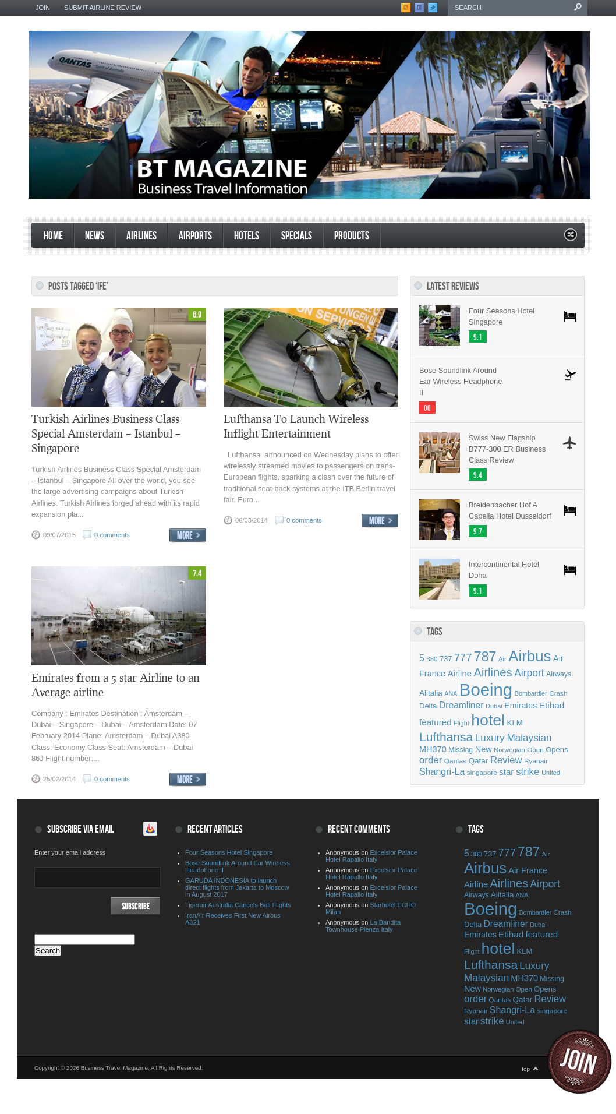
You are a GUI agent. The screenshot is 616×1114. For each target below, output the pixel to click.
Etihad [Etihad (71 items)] (551, 705)
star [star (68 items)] (506, 772)
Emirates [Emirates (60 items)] (520, 705)
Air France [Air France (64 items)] (527, 870)
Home (53, 236)
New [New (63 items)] (483, 749)
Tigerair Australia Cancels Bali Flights (238, 904)
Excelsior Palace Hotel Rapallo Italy (371, 856)
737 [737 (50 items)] (446, 658)
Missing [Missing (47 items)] (460, 750)
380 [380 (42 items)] (431, 658)
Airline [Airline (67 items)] (460, 673)
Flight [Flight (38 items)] (461, 723)
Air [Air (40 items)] (502, 658)
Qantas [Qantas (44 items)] (455, 761)
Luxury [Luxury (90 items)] (490, 737)
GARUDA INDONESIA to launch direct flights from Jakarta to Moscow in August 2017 (237, 887)
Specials (296, 236)
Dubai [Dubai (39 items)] (494, 706)
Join (43, 7)
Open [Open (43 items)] (535, 749)
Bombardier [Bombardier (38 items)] (531, 693)
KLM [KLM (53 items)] (515, 722)
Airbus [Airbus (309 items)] (529, 656)
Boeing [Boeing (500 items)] (485, 689)
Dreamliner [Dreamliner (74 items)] (461, 705)
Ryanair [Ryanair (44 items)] (536, 761)
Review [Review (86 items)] (506, 760)
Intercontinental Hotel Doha (504, 570)
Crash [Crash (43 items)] (558, 693)
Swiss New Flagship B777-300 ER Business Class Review (507, 448)
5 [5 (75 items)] (421, 658)
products (351, 236)
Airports (195, 236)
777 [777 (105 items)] (463, 658)
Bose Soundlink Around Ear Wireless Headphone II (460, 381)
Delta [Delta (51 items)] (428, 705)
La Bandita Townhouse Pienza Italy (363, 926)
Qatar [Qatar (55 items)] (478, 760)
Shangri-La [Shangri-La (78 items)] (442, 772)
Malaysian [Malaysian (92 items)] (529, 737)
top (526, 1069)
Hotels (246, 236)
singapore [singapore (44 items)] (482, 772)
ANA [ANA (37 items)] (450, 693)
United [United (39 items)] (550, 772)
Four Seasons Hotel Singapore (501, 316)
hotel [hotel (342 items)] (488, 720)
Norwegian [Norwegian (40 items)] (509, 749)
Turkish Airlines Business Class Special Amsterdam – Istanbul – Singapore (106, 433)
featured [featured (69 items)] (435, 722)
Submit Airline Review (102, 7)
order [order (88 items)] (430, 760)
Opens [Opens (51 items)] (557, 749)
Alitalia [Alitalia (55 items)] (430, 693)
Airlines (141, 236)
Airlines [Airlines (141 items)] (492, 672)
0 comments (112, 534)
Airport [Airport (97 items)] (529, 673)
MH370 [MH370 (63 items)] (433, 749)
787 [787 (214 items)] (485, 656)
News (94, 236)
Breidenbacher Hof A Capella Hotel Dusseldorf (510, 510)
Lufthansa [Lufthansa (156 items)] (446, 736)
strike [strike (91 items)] (528, 771)
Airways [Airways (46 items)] (558, 674)
